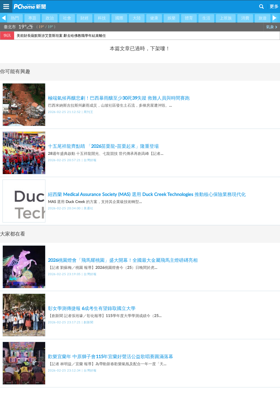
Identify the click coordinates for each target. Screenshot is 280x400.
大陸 (137, 18)
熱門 (15, 18)
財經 (84, 18)
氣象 (271, 27)
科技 (102, 18)
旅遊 (263, 18)
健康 (154, 18)
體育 (189, 18)
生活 (206, 18)
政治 (50, 18)
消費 (245, 18)
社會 (67, 18)
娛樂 (171, 18)
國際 (119, 18)
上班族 (226, 18)
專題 (32, 18)
